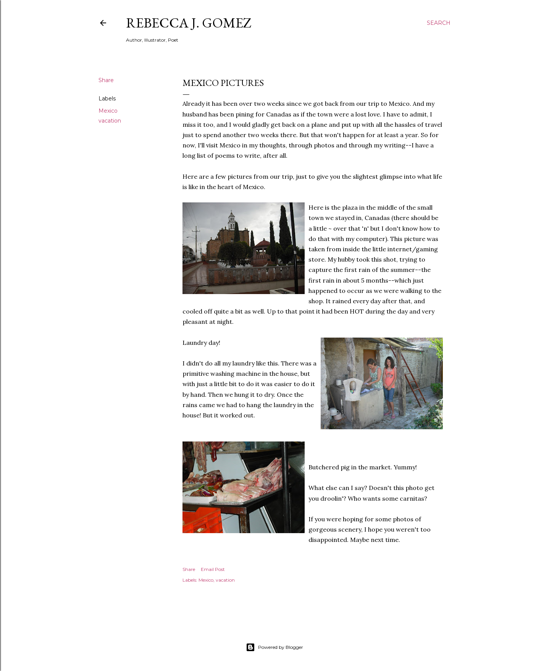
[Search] (439, 23)
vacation (109, 120)
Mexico (108, 110)
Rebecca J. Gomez (189, 23)
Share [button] (106, 80)
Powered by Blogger (274, 647)
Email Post (213, 569)
